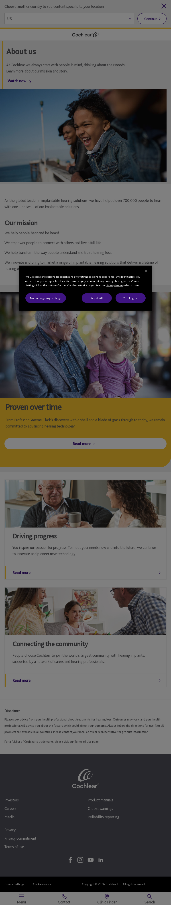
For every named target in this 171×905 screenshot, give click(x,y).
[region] (85, 288)
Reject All (97, 297)
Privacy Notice (114, 285)
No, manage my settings (45, 297)
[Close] (146, 271)
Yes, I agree (130, 297)
